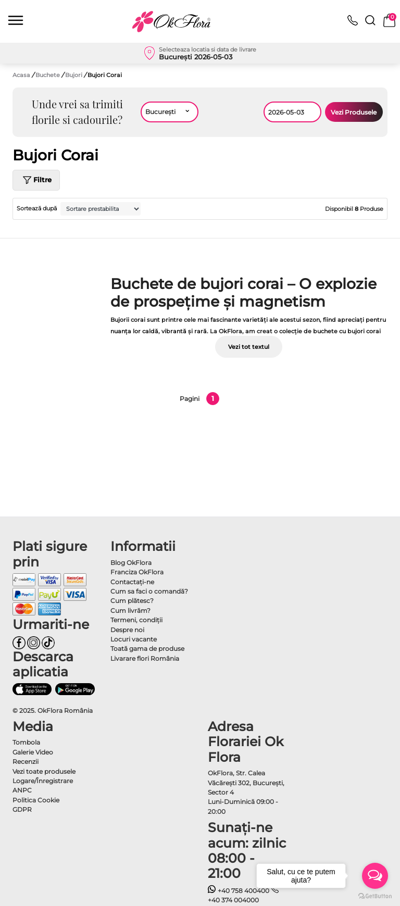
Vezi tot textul (248, 346)
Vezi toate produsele (44, 771)
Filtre (36, 180)
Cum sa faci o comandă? (149, 591)
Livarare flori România (144, 658)
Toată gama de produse (147, 648)
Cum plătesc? (132, 601)
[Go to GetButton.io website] (375, 895)
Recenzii (25, 761)
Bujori (74, 75)
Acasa (21, 75)
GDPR (22, 809)
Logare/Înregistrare (42, 781)
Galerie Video (32, 752)
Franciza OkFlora (137, 572)
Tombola (26, 742)
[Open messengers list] (375, 876)
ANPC (22, 790)
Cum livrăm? (130, 610)
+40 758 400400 (238, 891)
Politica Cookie (35, 800)
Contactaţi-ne (132, 582)
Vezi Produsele (354, 112)
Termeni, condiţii (136, 620)
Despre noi (127, 630)
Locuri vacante (133, 639)
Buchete (48, 75)
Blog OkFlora (131, 563)
